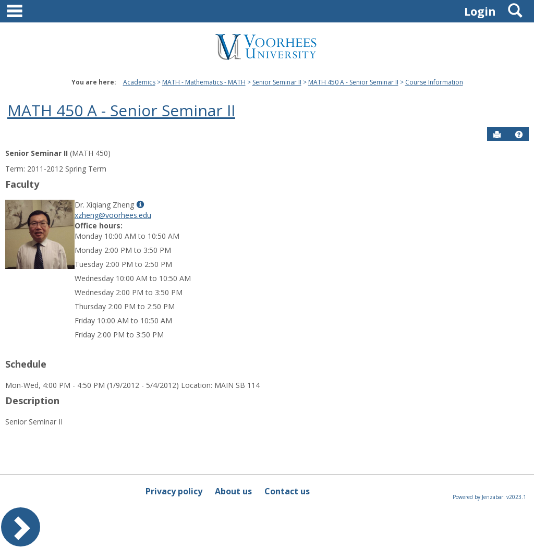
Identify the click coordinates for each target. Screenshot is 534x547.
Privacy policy (173, 491)
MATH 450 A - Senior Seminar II (353, 82)
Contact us (287, 491)
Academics (139, 82)
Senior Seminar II (276, 82)
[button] (519, 134)
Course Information (434, 82)
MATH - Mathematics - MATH (204, 82)
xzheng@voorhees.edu (113, 215)
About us (233, 491)
